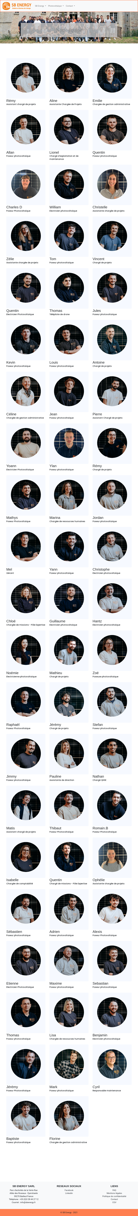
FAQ (114, 1190)
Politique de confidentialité (114, 1196)
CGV (114, 1202)
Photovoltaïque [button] (55, 6)
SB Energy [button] (40, 6)
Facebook (69, 1190)
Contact (114, 1199)
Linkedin (69, 1193)
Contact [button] (69, 6)
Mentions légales (114, 1193)
